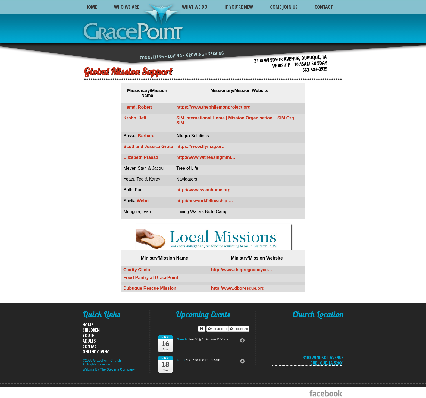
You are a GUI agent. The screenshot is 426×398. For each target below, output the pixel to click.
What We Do (194, 7)
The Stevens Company (117, 369)
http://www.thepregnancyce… (241, 269)
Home (91, 7)
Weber (143, 200)
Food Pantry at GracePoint (150, 277)
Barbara (146, 136)
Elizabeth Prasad (141, 157)
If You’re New (238, 7)
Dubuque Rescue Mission (149, 288)
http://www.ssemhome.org (203, 190)
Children (91, 330)
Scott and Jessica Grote (148, 146)
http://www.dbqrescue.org (238, 288)
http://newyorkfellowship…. (204, 200)
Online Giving (96, 352)
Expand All (239, 328)
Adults (89, 341)
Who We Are (126, 7)
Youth (89, 335)
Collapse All (218, 328)
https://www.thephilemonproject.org (213, 107)
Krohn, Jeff (135, 118)
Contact (324, 7)
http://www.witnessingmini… (205, 157)
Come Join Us (283, 7)
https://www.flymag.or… (201, 146)
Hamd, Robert (138, 107)
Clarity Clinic (136, 269)
